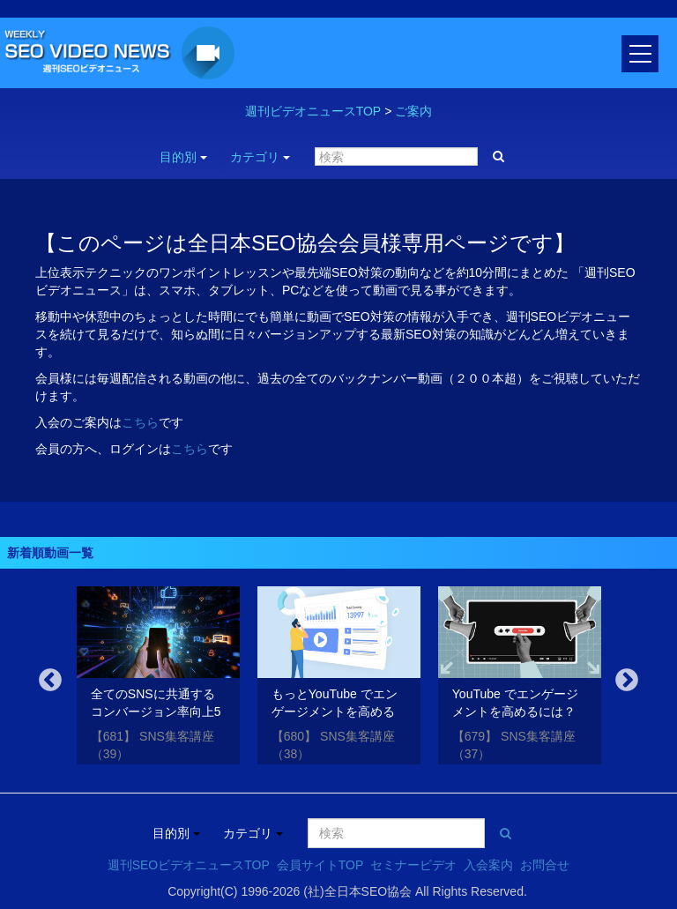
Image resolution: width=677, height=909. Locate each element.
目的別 (183, 157)
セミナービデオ (413, 865)
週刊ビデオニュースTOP (313, 111)
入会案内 (488, 865)
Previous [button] (50, 680)
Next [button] (627, 680)
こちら (140, 422)
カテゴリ (260, 157)
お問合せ (544, 865)
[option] (158, 678)
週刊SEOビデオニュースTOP (189, 865)
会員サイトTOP (320, 865)
